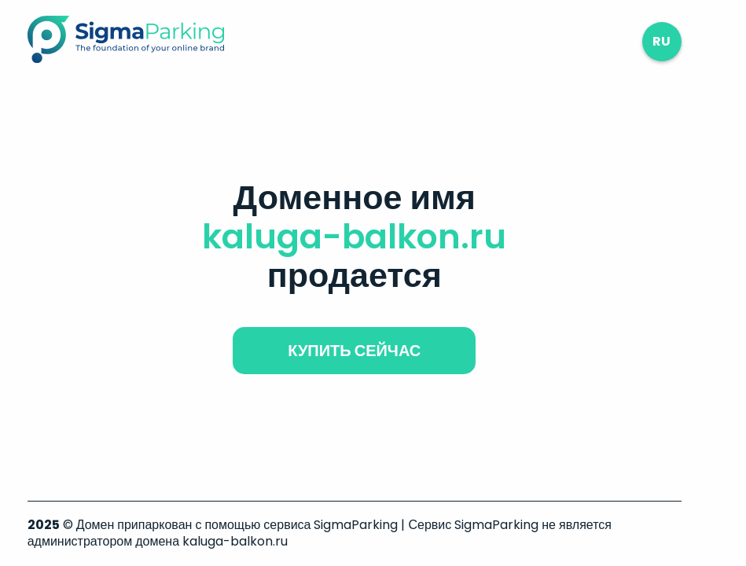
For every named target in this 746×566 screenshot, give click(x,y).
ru (661, 41)
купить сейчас (354, 351)
